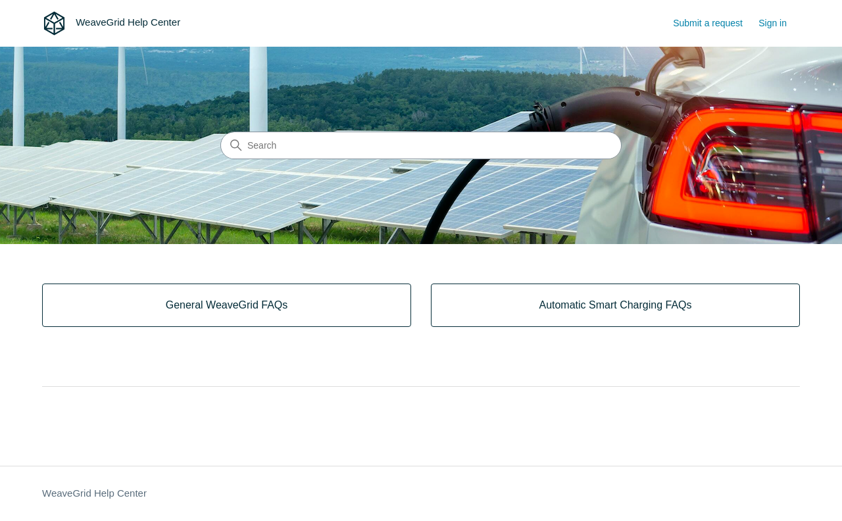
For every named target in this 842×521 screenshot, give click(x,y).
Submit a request (708, 23)
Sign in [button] (772, 23)
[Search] (421, 145)
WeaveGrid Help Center (94, 493)
